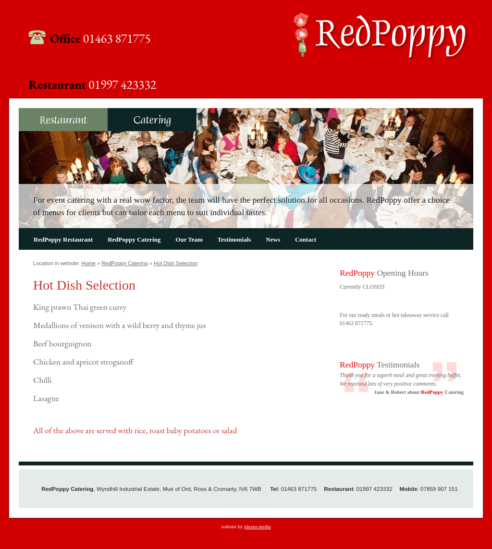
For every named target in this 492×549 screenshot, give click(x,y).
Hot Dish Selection (175, 263)
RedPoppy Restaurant (63, 119)
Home (88, 263)
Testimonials (234, 239)
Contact (305, 239)
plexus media (257, 526)
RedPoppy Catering (152, 119)
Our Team (188, 239)
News (273, 239)
